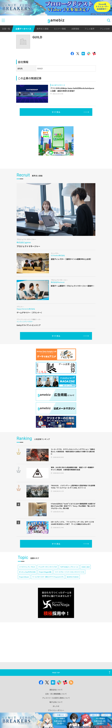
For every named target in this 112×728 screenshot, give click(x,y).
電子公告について (56, 702)
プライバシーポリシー (56, 710)
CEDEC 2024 (85, 567)
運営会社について (56, 689)
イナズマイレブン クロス (27, 567)
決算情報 (75, 28)
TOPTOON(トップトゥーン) (69, 567)
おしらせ (56, 706)
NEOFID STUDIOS (73, 577)
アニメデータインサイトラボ (47, 567)
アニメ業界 (89, 28)
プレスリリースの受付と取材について (56, 698)
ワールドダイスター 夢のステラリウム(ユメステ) (48, 577)
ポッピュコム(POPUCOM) (27, 572)
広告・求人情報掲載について (56, 694)
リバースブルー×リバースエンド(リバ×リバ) (69, 572)
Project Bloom (24, 577)
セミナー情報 (60, 28)
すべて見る (56, 112)
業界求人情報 (42, 28)
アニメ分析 (105, 28)
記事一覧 (6, 28)
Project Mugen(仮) (45, 572)
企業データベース (23, 28)
